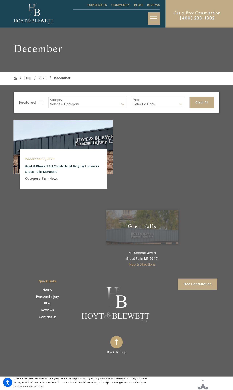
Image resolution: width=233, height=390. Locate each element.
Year (136, 99)
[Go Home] (17, 78)
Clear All (201, 102)
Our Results (97, 5)
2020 (42, 78)
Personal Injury (47, 296)
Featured (27, 102)
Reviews (153, 5)
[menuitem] (48, 289)
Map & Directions (142, 264)
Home (47, 289)
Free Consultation (197, 284)
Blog (138, 5)
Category (56, 99)
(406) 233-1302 (197, 18)
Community (120, 5)
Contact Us (47, 317)
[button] (7, 382)
